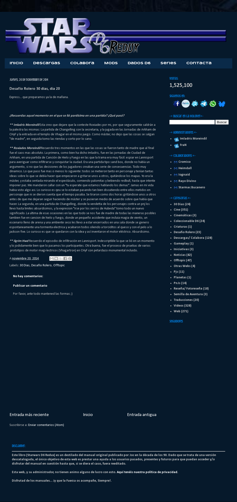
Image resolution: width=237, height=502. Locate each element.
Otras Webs (182, 266)
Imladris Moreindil (192, 138)
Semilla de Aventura (188, 294)
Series (168, 63)
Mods (111, 63)
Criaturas (180, 227)
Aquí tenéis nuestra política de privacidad (147, 472)
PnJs (177, 283)
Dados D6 (139, 63)
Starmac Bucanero (191, 187)
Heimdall (185, 168)
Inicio (16, 63)
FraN (182, 145)
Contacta (199, 63)
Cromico (184, 162)
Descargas (46, 63)
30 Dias (25, 265)
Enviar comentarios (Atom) (46, 425)
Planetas (180, 277)
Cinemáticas (183, 215)
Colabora (82, 63)
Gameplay (181, 243)
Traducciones (183, 300)
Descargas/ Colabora (189, 238)
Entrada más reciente (29, 414)
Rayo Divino (187, 181)
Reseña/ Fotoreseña (188, 288)
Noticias (180, 255)
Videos (178, 306)
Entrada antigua (141, 414)
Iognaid (184, 174)
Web (177, 311)
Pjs (176, 272)
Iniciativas (181, 249)
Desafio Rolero (41, 265)
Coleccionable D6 (186, 221)
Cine (177, 210)
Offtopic (59, 265)
